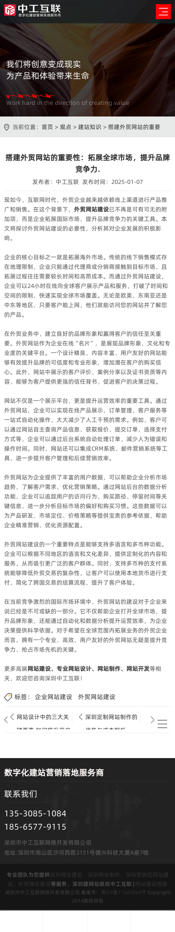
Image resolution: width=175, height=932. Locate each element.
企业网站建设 (53, 696)
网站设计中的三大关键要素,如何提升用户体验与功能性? (44, 718)
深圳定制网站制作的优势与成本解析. (111, 718)
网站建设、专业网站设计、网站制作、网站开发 (88, 668)
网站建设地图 (151, 883)
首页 (47, 127)
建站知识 (89, 127)
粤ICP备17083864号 (123, 892)
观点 (65, 127)
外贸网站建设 (91, 209)
